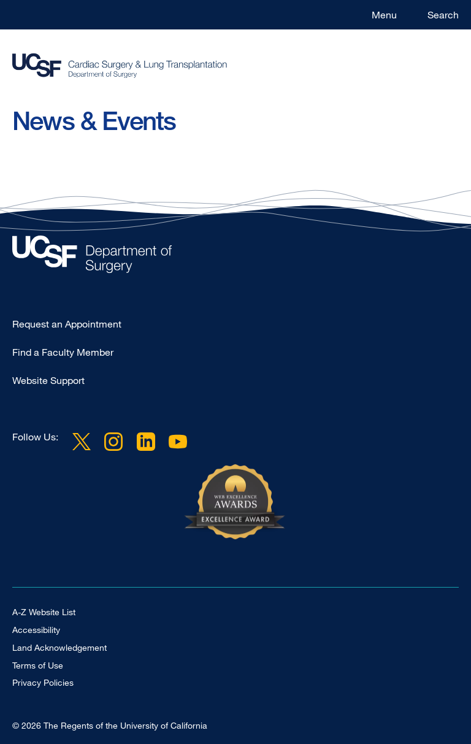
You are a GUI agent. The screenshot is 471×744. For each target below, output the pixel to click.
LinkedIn (145, 441)
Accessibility (36, 629)
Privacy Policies (43, 682)
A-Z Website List (43, 612)
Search (443, 15)
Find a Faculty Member (62, 352)
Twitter (81, 441)
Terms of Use (37, 665)
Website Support (48, 380)
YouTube (177, 441)
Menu (384, 15)
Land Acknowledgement (59, 647)
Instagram (113, 441)
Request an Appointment (66, 324)
